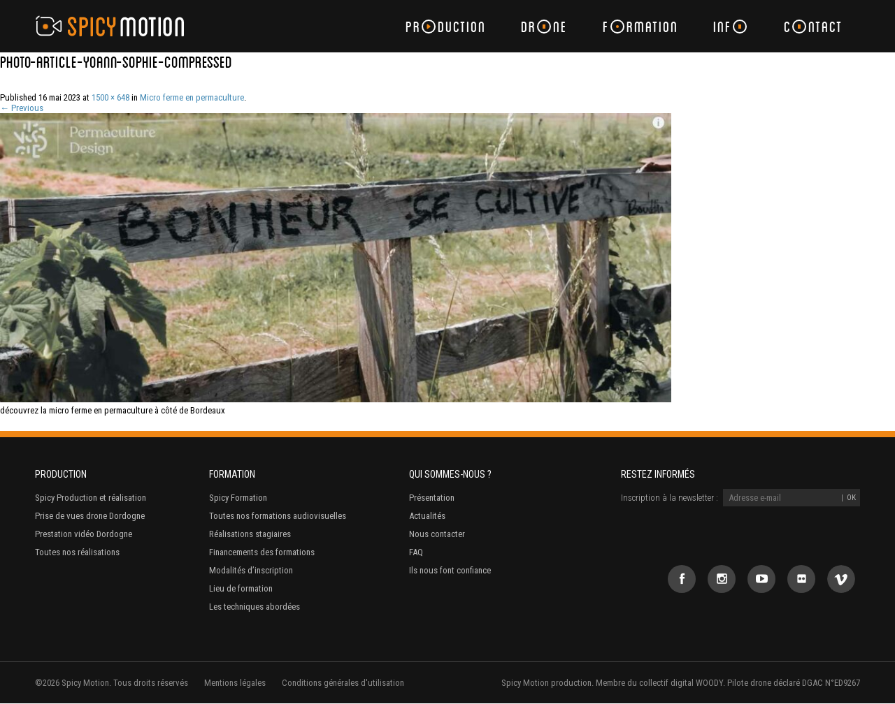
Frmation (640, 26)
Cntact (813, 26)
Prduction (446, 26)
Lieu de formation (241, 588)
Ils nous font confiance (450, 570)
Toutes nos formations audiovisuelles (277, 516)
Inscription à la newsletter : (669, 497)
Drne (544, 26)
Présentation (431, 497)
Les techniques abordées (254, 606)
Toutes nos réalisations (77, 552)
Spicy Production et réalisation (90, 497)
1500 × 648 (110, 97)
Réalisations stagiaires (250, 534)
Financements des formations (262, 552)
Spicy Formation (238, 497)
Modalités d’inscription (251, 570)
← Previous (21, 108)
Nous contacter (437, 534)
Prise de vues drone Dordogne (90, 516)
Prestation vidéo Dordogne (83, 534)
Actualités (427, 516)
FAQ (416, 552)
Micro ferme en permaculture (192, 97)
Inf (730, 26)
